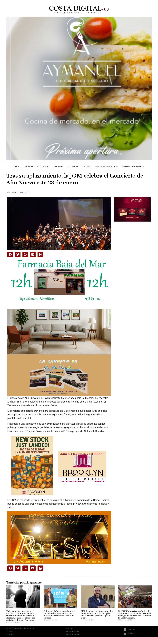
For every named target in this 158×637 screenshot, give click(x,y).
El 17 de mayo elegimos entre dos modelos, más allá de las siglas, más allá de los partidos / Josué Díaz (97, 614)
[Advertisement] (132, 262)
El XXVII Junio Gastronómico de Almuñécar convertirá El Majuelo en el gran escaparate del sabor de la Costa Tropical (134, 614)
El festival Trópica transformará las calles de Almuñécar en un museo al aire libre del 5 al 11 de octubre (59, 614)
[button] (10, 254)
